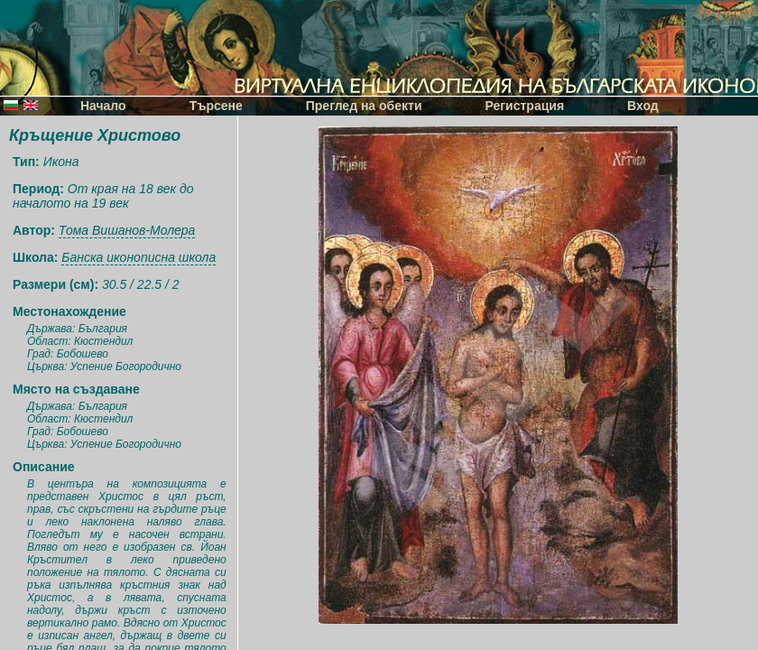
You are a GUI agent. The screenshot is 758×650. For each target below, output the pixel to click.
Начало (103, 105)
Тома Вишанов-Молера (127, 230)
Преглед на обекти (364, 105)
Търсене (216, 105)
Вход (643, 105)
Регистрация (525, 105)
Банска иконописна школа (138, 257)
